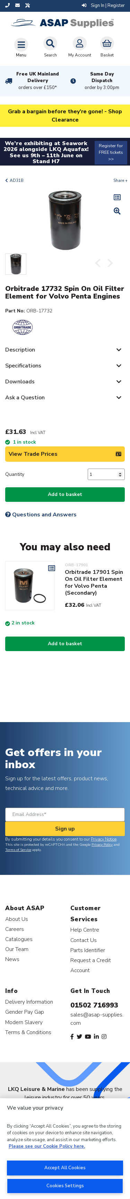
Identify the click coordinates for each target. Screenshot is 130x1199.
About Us (16, 919)
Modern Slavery (24, 1022)
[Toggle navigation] (21, 47)
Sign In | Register (103, 5)
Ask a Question (25, 397)
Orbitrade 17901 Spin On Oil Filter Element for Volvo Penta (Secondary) (94, 582)
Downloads (20, 381)
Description (20, 350)
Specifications (23, 366)
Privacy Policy (102, 844)
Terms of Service (18, 849)
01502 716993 (94, 1005)
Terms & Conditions (28, 1032)
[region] (65, 1148)
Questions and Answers (41, 514)
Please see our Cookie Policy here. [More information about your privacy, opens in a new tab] (47, 1146)
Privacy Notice (103, 839)
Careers (14, 929)
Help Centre (84, 929)
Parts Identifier (87, 950)
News (12, 959)
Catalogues (19, 939)
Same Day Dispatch (102, 81)
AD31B (17, 180)
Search (50, 47)
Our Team (16, 949)
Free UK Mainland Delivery (38, 81)
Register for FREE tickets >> (111, 152)
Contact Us (83, 940)
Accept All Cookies (65, 1168)
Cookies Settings (65, 1186)
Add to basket (65, 494)
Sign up (65, 829)
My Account (79, 47)
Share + (120, 180)
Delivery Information (29, 1001)
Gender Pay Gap (24, 1011)
